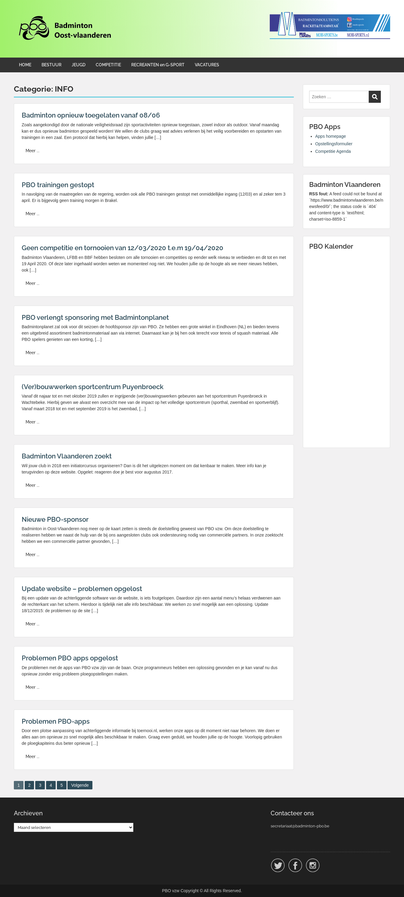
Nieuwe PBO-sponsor (55, 519)
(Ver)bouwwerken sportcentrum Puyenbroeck (92, 387)
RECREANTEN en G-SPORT (158, 64)
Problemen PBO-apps (56, 721)
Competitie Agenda (333, 151)
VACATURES (207, 64)
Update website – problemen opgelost (82, 589)
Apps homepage (330, 136)
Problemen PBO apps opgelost (70, 658)
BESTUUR (51, 64)
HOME (25, 64)
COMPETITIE (108, 64)
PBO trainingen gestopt (58, 185)
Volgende (80, 785)
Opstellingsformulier (334, 143)
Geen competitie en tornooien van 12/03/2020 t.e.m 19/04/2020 (122, 248)
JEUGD (78, 64)
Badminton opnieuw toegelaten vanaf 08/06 (91, 115)
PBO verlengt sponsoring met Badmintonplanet (95, 317)
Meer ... (32, 150)
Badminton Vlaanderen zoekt (67, 456)
